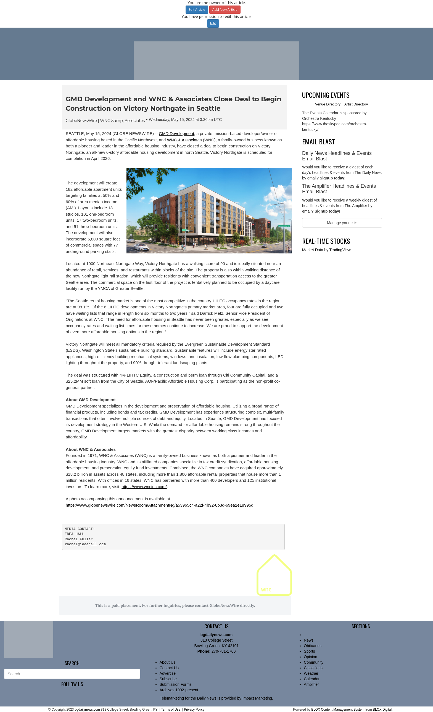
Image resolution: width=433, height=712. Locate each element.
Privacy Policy (194, 709)
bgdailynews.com (87, 709)
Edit (213, 23)
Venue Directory (328, 104)
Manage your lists (342, 223)
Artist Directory (356, 104)
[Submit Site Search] (136, 674)
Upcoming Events (326, 95)
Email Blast (318, 141)
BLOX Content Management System (337, 709)
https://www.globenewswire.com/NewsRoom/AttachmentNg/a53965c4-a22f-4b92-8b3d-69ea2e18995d (160, 505)
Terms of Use (170, 709)
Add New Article (224, 9)
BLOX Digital (382, 709)
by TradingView (326, 250)
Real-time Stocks (326, 241)
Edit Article (197, 9)
